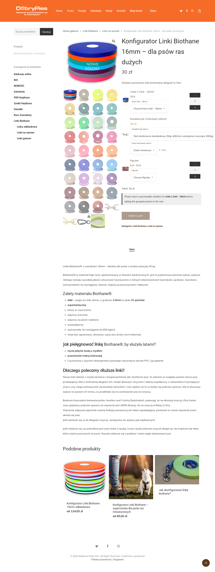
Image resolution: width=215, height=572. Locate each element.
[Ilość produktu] (195, 101)
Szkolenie (19, 91)
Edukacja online (22, 74)
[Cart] (199, 11)
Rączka (134, 160)
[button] (113, 41)
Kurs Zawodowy (23, 115)
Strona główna (70, 31)
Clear (164, 150)
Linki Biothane (22, 120)
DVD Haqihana (22, 97)
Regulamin (118, 559)
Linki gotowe (24, 138)
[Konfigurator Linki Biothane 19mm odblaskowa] (85, 476)
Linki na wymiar (25, 132)
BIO (16, 80)
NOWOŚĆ (19, 85)
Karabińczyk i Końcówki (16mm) (148, 118)
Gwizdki (18, 109)
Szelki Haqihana (23, 103)
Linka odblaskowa (27, 126)
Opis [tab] (132, 249)
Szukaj (46, 31)
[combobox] (149, 108)
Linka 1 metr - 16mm (142, 91)
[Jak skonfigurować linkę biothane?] (177, 470)
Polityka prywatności (101, 559)
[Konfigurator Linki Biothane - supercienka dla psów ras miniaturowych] (131, 477)
